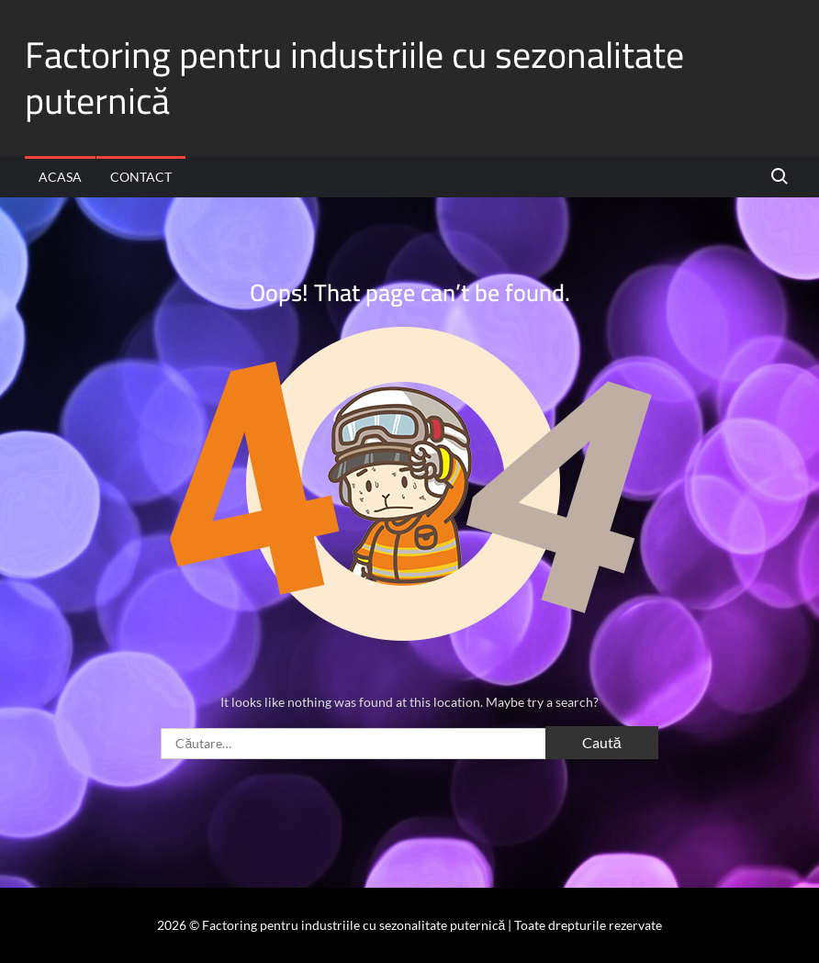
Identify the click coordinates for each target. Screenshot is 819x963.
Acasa (60, 177)
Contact (141, 177)
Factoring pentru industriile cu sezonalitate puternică (354, 77)
